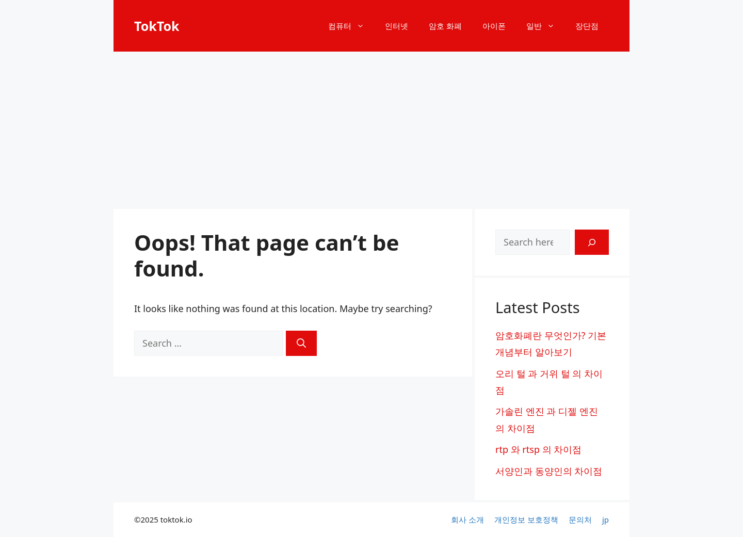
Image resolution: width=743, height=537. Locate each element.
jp (605, 519)
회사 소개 (467, 519)
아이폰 (494, 26)
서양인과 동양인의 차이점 (548, 471)
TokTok (157, 26)
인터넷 (396, 26)
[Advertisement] (371, 129)
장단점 (587, 26)
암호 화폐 (445, 26)
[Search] (301, 343)
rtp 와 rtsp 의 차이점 (538, 449)
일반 (545, 25)
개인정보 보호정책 (526, 519)
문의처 (580, 519)
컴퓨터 (351, 25)
